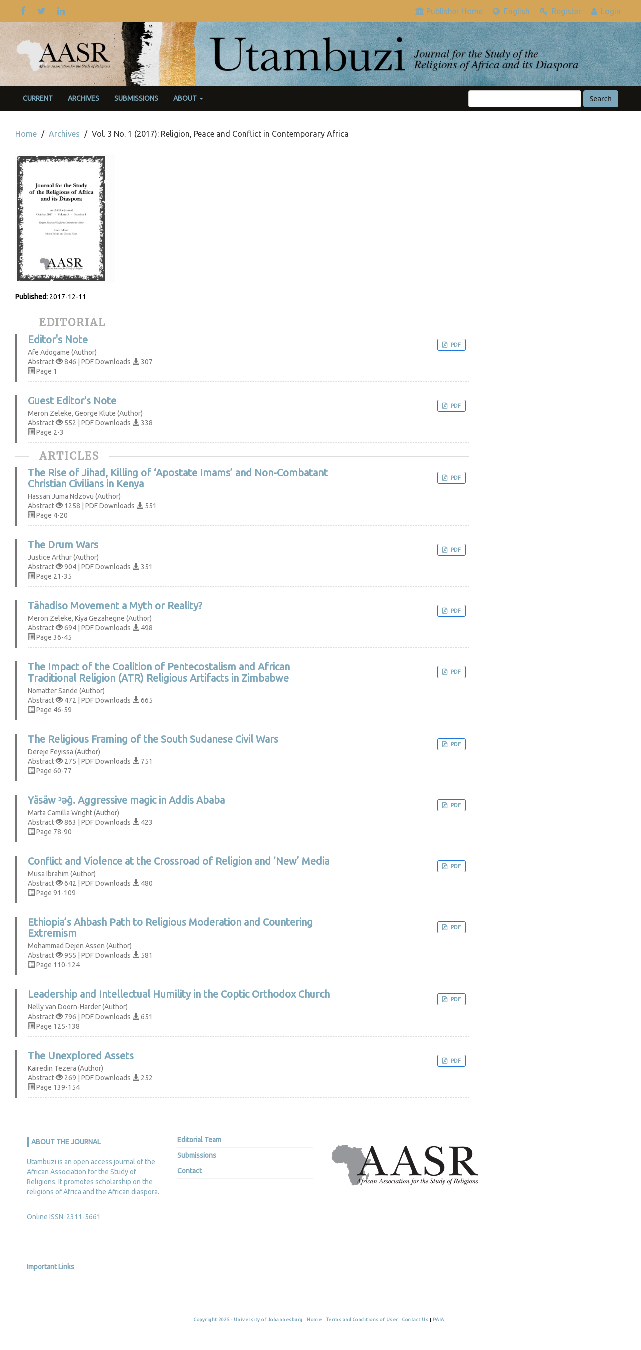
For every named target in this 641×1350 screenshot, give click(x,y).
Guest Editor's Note (72, 400)
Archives (83, 98)
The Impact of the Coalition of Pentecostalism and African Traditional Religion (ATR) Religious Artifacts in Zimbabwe (159, 672)
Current (38, 98)
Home (26, 133)
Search (601, 98)
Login (606, 11)
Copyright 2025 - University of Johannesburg (248, 1319)
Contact (189, 1171)
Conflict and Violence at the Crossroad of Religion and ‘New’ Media (178, 861)
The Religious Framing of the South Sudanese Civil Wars (153, 739)
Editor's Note (58, 339)
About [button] (188, 98)
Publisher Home (449, 11)
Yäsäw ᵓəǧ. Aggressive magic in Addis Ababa (126, 800)
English (511, 11)
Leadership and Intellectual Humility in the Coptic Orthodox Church (179, 994)
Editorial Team (199, 1140)
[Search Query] (524, 98)
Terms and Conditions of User (363, 1319)
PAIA (439, 1319)
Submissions (136, 98)
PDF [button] (455, 345)
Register (560, 11)
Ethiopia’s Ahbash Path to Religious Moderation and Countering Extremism (170, 928)
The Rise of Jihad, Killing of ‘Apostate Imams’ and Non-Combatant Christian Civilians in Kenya (178, 478)
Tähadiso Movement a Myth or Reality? (115, 605)
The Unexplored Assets (81, 1055)
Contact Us (416, 1319)
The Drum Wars (63, 544)
